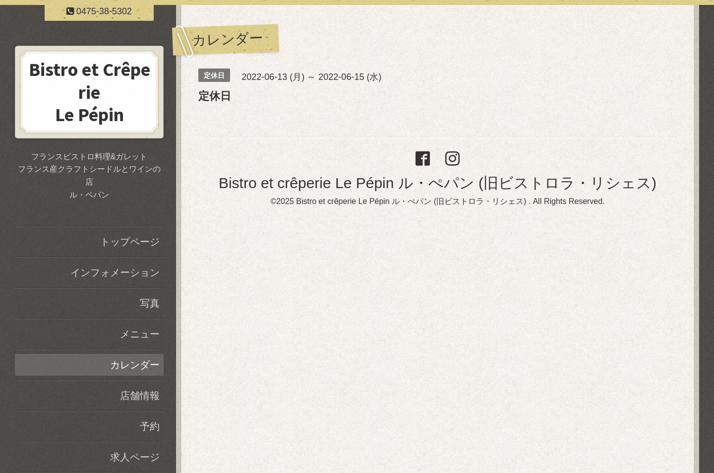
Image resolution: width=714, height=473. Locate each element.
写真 (150, 303)
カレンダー (135, 364)
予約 (150, 426)
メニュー (140, 334)
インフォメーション (115, 272)
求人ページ (135, 457)
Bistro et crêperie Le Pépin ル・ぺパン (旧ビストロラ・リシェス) (437, 183)
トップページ (130, 241)
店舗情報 (140, 395)
